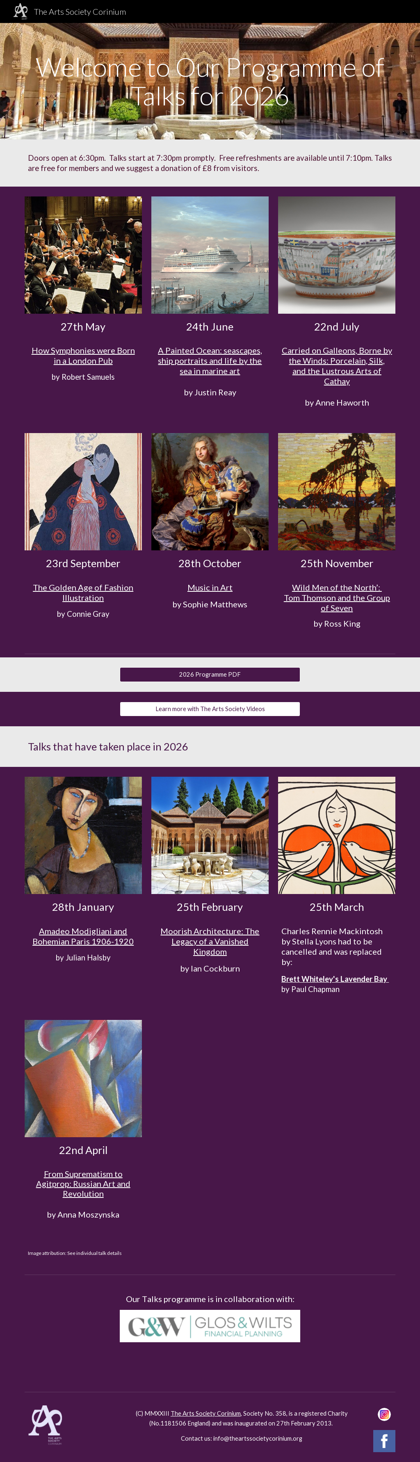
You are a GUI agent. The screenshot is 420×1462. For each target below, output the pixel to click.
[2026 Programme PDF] (210, 674)
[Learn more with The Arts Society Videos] (210, 709)
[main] (210, 81)
